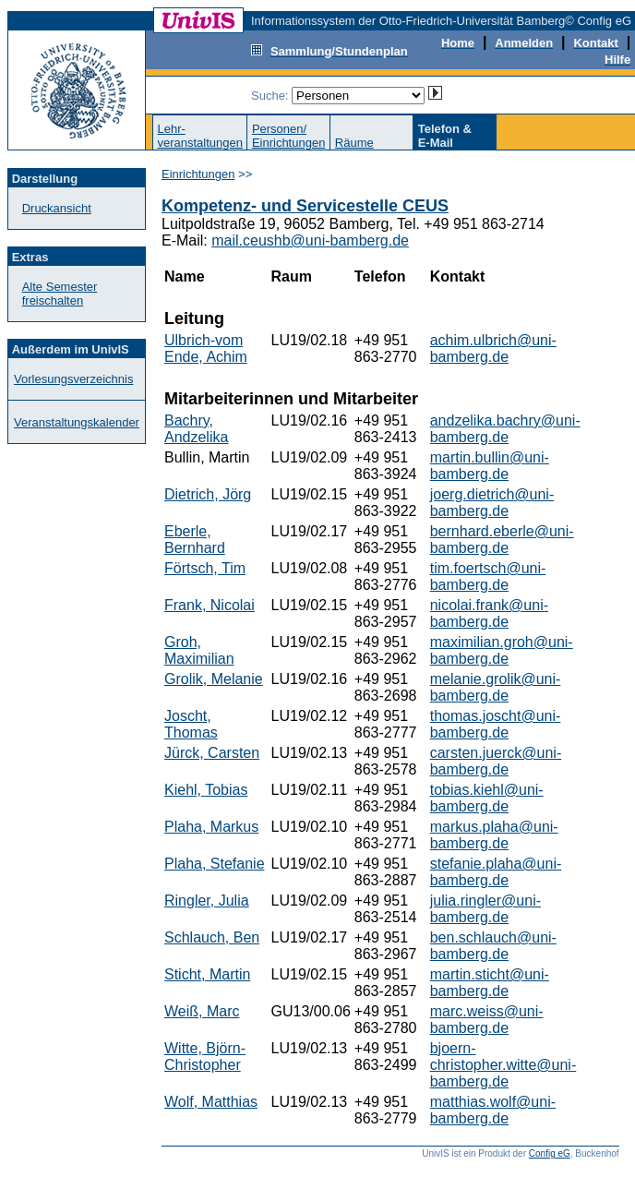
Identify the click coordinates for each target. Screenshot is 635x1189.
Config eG (549, 1153)
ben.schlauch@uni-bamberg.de (493, 946)
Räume (354, 143)
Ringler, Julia (206, 900)
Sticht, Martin (207, 974)
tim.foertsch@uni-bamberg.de (488, 576)
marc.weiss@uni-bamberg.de (487, 1019)
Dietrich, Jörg (207, 494)
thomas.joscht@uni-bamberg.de (495, 724)
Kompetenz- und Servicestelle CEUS (305, 206)
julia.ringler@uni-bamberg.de (485, 909)
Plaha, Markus (211, 827)
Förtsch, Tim (205, 568)
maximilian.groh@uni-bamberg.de (501, 650)
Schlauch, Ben (211, 937)
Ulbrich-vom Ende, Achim (205, 348)
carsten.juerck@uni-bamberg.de (496, 761)
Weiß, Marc (201, 1011)
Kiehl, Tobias (205, 790)
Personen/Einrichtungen (289, 136)
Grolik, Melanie (213, 679)
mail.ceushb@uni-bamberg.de (310, 240)
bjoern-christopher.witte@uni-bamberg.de (503, 1064)
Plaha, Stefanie (214, 863)
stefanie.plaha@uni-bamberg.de (496, 872)
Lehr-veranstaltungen (200, 136)
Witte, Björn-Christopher (205, 1056)
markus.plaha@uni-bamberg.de (494, 835)
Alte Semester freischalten (60, 293)
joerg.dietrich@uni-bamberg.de (492, 502)
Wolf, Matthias (211, 1102)
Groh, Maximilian (199, 650)
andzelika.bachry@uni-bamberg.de (505, 429)
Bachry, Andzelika (196, 429)
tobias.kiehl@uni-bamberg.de (487, 798)
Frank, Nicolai (209, 605)
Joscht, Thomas (191, 724)
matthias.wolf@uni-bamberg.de (493, 1110)
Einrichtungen (198, 174)
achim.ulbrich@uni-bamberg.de (493, 348)
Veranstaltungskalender (76, 422)
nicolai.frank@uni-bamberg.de (489, 613)
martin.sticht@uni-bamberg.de (489, 983)
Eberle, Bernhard (194, 539)
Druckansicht (56, 208)
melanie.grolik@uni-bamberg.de (495, 687)
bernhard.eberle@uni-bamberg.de (502, 539)
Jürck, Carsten (211, 753)
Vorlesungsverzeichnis (73, 379)
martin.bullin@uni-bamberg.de (489, 466)
